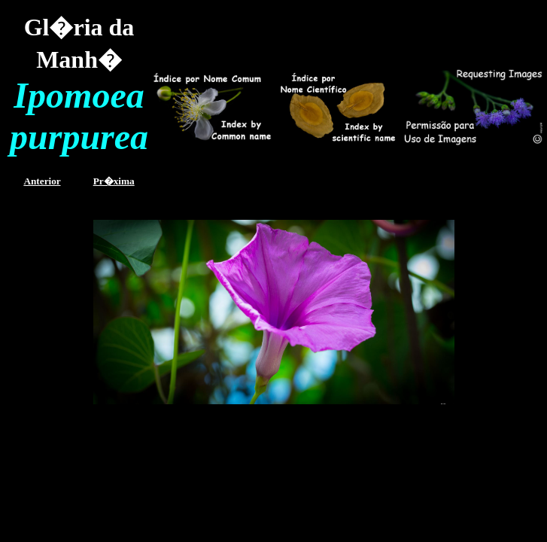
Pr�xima (114, 181)
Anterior (41, 181)
